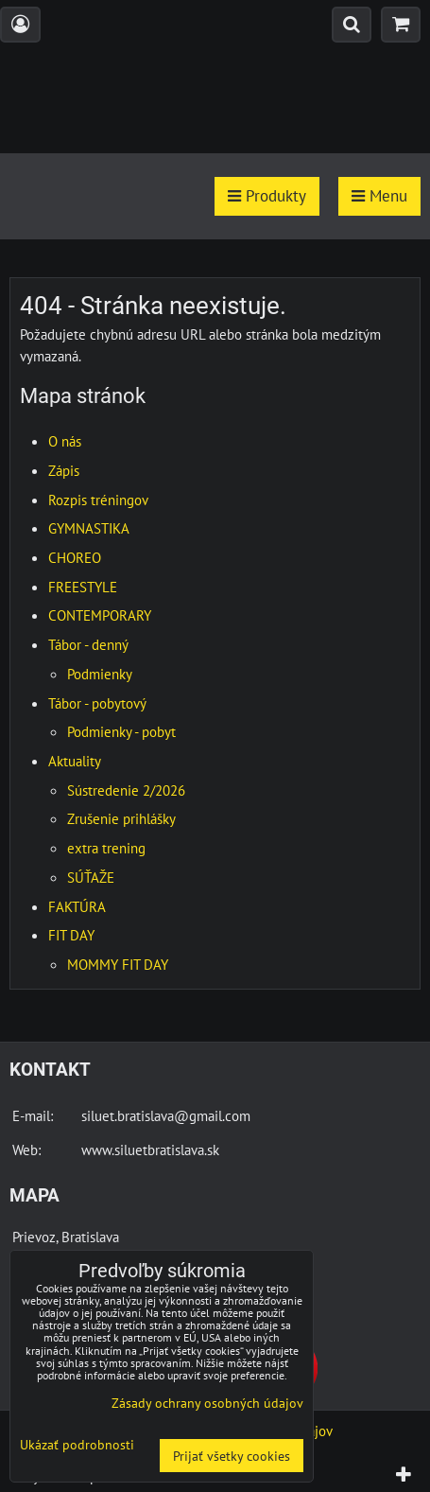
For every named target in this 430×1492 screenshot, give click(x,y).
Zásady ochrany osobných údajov (207, 1403)
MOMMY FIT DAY (117, 964)
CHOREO (74, 557)
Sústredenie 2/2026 (126, 790)
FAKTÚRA (77, 906)
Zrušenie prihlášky (121, 818)
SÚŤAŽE (90, 877)
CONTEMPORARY (99, 615)
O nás (64, 440)
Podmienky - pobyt (121, 731)
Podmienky (99, 673)
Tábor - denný (88, 644)
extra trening (106, 847)
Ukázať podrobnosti (77, 1444)
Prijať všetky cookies (231, 1456)
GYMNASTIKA (88, 527)
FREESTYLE (82, 586)
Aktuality (74, 760)
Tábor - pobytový (97, 702)
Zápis (63, 470)
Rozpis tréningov (98, 499)
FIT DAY (71, 934)
